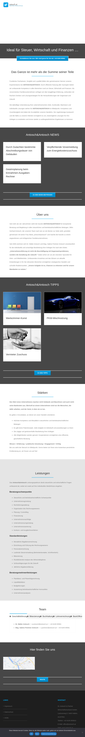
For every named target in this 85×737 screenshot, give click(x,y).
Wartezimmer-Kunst (16, 318)
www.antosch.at (67, 728)
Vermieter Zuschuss (16, 354)
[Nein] (82, 732)
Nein (37, 734)
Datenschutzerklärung (49, 734)
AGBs (6, 718)
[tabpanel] (42, 626)
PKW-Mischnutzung (57, 318)
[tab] (18, 616)
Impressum (8, 706)
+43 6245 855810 (70, 720)
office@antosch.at (69, 724)
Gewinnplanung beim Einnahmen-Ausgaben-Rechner (18, 173)
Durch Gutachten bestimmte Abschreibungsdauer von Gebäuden (20, 151)
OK (31, 734)
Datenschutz (8, 712)
